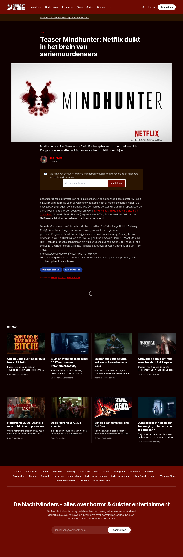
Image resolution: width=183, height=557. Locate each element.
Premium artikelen (65, 480)
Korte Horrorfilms (120, 476)
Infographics (74, 476)
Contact (45, 471)
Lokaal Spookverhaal (143, 476)
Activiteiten (135, 471)
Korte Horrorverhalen (96, 476)
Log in (151, 7)
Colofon (18, 471)
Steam (106, 471)
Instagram (119, 471)
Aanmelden (167, 7)
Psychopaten (73, 277)
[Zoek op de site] (143, 7)
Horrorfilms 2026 (102, 480)
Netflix (61, 277)
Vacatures (36, 7)
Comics (33, 476)
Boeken (149, 471)
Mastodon (84, 471)
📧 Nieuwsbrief (72, 270)
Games (101, 7)
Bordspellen (19, 476)
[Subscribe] (119, 530)
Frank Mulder (56, 157)
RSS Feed (58, 471)
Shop (96, 471)
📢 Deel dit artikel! (51, 270)
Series (89, 7)
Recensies (67, 7)
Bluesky (71, 471)
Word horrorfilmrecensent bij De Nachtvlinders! (64, 17)
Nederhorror (51, 7)
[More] (110, 7)
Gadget (45, 476)
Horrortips (58, 476)
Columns (84, 480)
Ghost (172, 476)
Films (79, 7)
